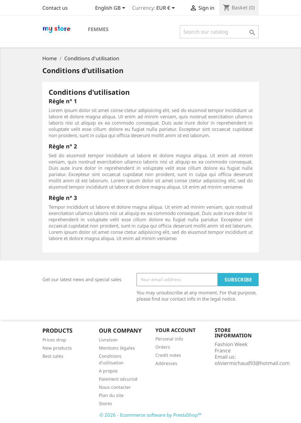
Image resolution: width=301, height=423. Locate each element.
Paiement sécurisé (118, 379)
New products (57, 348)
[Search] (219, 31)
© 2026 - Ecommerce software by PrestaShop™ (150, 415)
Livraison (108, 340)
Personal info (169, 339)
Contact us (55, 7)
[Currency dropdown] (166, 8)
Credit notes (168, 355)
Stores (105, 403)
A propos (108, 371)
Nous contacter (115, 387)
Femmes (98, 29)
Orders (162, 347)
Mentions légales (117, 348)
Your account (175, 330)
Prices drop (54, 340)
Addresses (166, 363)
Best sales (52, 356)
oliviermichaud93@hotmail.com (252, 363)
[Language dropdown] (111, 8)
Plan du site (111, 395)
